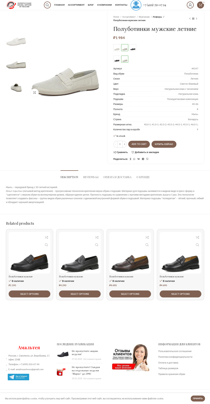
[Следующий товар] (196, 23)
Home (116, 21)
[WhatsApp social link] (134, 164)
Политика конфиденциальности (175, 361)
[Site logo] (27, 7)
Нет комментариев (92, 364)
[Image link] (130, 362)
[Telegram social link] (143, 164)
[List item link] (29, 369)
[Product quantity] (119, 149)
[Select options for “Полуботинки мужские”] (29, 298)
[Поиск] (56, 7)
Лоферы (157, 21)
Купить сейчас (164, 149)
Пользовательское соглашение (175, 356)
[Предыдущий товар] (190, 23)
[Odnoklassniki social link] (130, 164)
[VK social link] (138, 164)
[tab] (69, 180)
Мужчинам (144, 21)
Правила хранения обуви (171, 379)
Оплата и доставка (168, 367)
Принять (198, 398)
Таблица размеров (168, 373)
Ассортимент (129, 21)
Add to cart (139, 149)
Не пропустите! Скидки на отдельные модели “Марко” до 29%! (86, 375)
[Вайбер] (147, 164)
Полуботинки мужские (22, 281)
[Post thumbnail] (63, 360)
